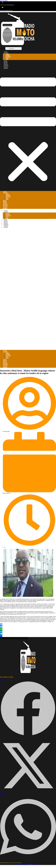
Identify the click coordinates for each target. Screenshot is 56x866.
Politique (8, 55)
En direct (6, 68)
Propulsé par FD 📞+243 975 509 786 (28, 864)
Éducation (8, 56)
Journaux (5, 204)
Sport (7, 199)
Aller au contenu (4, 0)
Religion (5, 201)
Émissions (5, 205)
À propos (5, 206)
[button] (28, 130)
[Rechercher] (13, 48)
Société (4, 200)
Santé (7, 58)
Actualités (6, 53)
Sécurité (5, 203)
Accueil (4, 191)
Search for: (2, 48)
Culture (7, 54)
